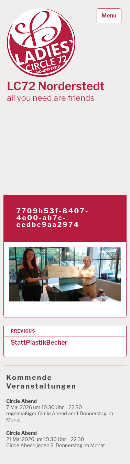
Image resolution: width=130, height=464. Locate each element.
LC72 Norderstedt (56, 86)
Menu (108, 15)
